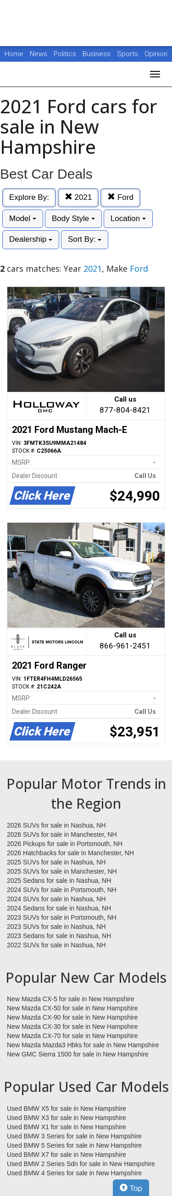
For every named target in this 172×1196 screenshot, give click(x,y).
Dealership (30, 239)
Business (97, 54)
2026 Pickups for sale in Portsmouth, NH (64, 843)
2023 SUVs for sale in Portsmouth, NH (62, 917)
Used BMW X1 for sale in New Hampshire (66, 1127)
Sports (128, 54)
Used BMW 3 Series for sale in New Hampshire (74, 1136)
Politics (65, 54)
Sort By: (84, 239)
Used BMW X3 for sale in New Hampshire (66, 1117)
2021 (78, 197)
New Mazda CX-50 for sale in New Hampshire (72, 1008)
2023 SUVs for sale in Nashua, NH (56, 926)
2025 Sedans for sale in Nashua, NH (59, 880)
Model (22, 218)
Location (128, 218)
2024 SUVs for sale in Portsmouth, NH (62, 889)
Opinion (155, 54)
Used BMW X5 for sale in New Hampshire (66, 1108)
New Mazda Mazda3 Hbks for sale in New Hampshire (83, 1045)
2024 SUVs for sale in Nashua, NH (56, 899)
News (38, 54)
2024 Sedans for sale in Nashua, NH (59, 908)
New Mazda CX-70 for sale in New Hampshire (72, 1035)
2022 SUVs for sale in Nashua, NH (56, 945)
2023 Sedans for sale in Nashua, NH (59, 935)
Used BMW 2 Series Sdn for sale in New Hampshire (81, 1163)
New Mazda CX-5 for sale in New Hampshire (70, 999)
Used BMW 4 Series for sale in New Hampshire (74, 1173)
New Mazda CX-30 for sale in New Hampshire (72, 1026)
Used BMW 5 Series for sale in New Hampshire (74, 1145)
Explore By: (29, 197)
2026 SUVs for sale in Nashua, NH (56, 825)
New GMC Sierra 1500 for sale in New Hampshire (78, 1054)
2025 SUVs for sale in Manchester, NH (62, 871)
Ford (120, 197)
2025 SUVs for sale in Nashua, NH (56, 862)
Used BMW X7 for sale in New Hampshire (66, 1154)
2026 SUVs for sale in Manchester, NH (62, 834)
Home (14, 54)
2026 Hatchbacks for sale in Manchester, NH (70, 853)
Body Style (73, 218)
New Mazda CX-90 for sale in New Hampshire (72, 1017)
